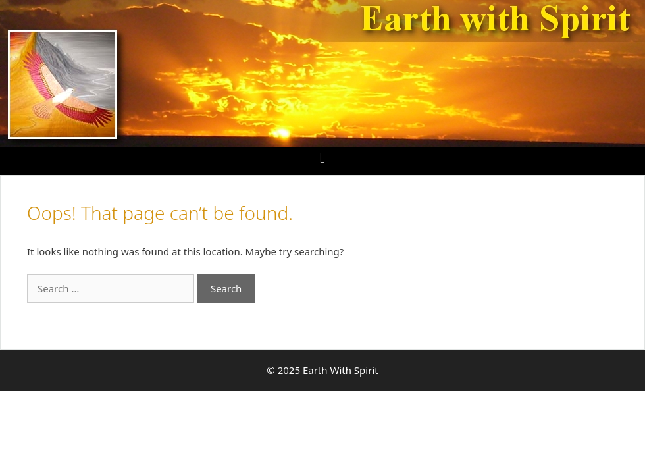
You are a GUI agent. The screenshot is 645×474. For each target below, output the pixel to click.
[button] (322, 158)
